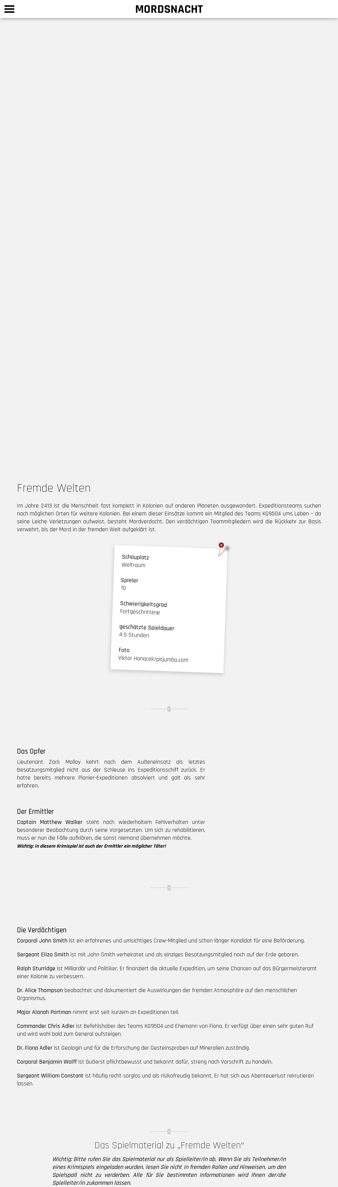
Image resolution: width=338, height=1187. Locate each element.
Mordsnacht (169, 9)
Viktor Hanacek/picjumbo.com (153, 659)
